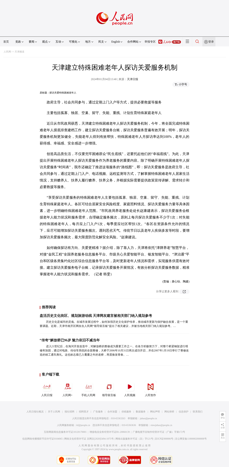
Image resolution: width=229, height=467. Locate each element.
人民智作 (150, 389)
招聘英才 (84, 411)
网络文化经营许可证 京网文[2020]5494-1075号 (89, 438)
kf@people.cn (83, 425)
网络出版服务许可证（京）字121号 (134, 438)
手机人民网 (88, 389)
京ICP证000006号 (164, 438)
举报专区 (150, 41)
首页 (6, 41)
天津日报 (132, 79)
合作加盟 (112, 411)
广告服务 (98, 411)
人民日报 (47, 389)
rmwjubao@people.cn (161, 425)
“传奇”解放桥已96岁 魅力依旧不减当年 (70, 340)
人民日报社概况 (35, 411)
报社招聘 (69, 411)
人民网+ (67, 389)
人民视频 (130, 389)
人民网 (7, 51)
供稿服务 (126, 411)
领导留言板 (109, 389)
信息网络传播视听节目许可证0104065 (42, 438)
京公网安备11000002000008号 (191, 438)
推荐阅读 (49, 307)
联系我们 (198, 411)
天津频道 (19, 51)
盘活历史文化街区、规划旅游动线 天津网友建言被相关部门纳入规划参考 (96, 316)
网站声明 (155, 411)
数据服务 (141, 411)
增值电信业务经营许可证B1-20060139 (110, 432)
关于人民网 (54, 411)
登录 (211, 41)
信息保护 (183, 411)
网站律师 (169, 411)
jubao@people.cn (148, 418)
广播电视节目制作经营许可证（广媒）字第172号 (159, 432)
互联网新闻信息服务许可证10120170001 (65, 432)
